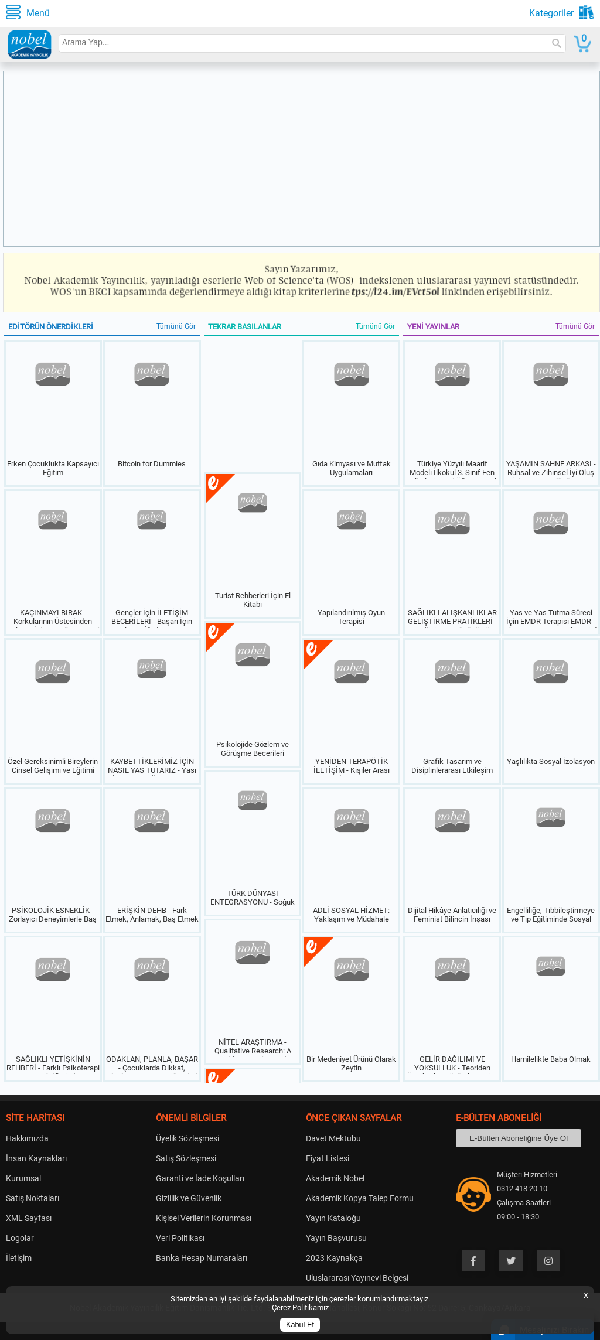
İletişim (19, 1258)
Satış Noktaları (32, 1198)
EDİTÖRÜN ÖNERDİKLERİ (50, 326)
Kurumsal (23, 1178)
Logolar (20, 1238)
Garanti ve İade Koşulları (200, 1178)
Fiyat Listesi (327, 1158)
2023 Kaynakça (334, 1258)
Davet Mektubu (333, 1138)
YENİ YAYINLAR (433, 326)
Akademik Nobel (335, 1178)
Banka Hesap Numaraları (201, 1258)
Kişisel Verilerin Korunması (203, 1218)
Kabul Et (300, 1325)
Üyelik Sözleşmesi (187, 1138)
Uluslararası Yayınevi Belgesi (357, 1278)
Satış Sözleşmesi (186, 1158)
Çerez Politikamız (300, 1307)
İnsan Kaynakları (36, 1158)
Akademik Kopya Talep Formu (360, 1198)
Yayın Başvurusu (336, 1238)
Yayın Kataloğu (333, 1218)
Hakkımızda (27, 1138)
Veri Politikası (180, 1238)
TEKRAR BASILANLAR (244, 326)
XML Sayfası (29, 1218)
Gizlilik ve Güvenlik (188, 1198)
